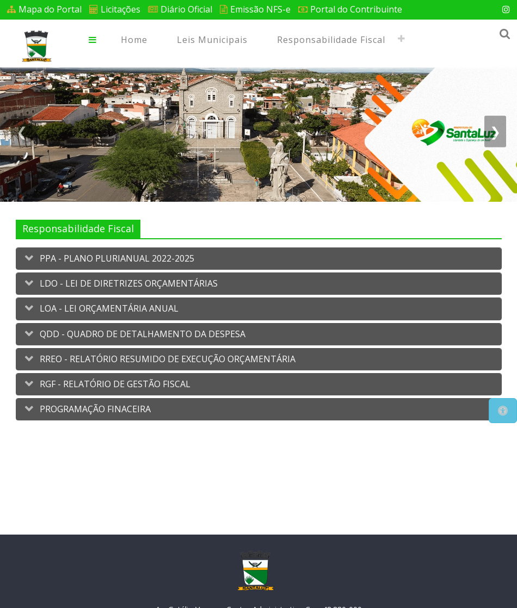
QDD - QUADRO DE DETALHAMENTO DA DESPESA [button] (141, 334)
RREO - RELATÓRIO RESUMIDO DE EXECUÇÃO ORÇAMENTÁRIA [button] (167, 359)
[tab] (258, 258)
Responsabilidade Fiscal (331, 40)
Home (134, 40)
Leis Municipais (212, 40)
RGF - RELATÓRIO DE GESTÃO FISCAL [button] (114, 384)
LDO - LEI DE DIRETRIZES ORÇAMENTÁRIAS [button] (128, 283)
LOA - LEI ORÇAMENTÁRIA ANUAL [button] (108, 308)
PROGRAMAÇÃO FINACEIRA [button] (94, 409)
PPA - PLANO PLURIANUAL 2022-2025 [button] (116, 258)
